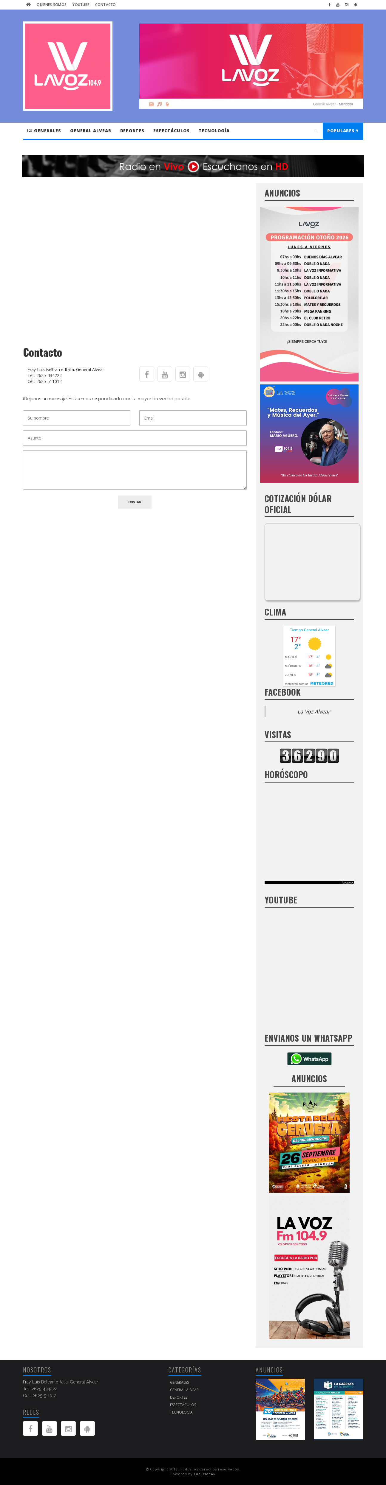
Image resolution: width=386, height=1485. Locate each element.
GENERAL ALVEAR (90, 130)
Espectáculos (171, 130)
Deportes (132, 130)
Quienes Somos (52, 4)
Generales (44, 130)
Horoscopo (347, 882)
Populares (343, 130)
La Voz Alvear (313, 711)
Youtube (80, 4)
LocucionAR (205, 1474)
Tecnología (214, 130)
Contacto (105, 4)
